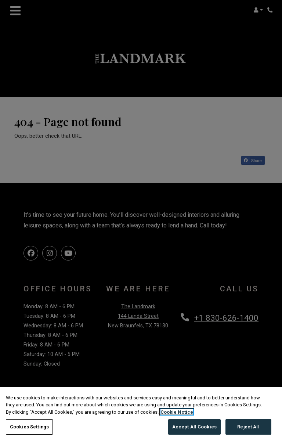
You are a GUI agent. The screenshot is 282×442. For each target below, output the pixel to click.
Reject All (248, 427)
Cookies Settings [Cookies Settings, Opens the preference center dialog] (29, 427)
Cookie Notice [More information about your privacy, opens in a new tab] (176, 412)
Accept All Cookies (194, 427)
